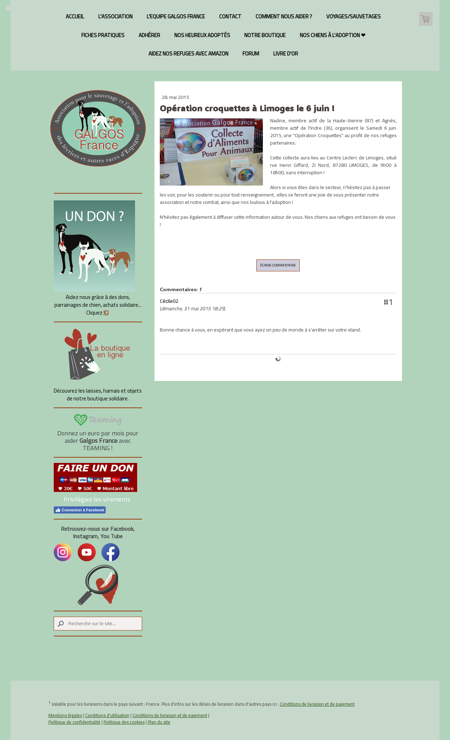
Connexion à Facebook (79, 510)
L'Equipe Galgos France (176, 16)
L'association (115, 16)
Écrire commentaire (278, 265)
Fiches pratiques (102, 35)
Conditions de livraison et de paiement (317, 704)
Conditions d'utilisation (107, 715)
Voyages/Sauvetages (353, 16)
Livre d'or (285, 53)
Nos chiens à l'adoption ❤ (333, 35)
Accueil (75, 16)
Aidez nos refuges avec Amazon (188, 53)
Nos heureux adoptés (202, 35)
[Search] (98, 623)
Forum (250, 53)
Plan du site (159, 722)
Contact (230, 16)
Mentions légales (65, 715)
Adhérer (149, 35)
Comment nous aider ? (284, 16)
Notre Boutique (265, 35)
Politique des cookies (124, 722)
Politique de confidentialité (74, 722)
